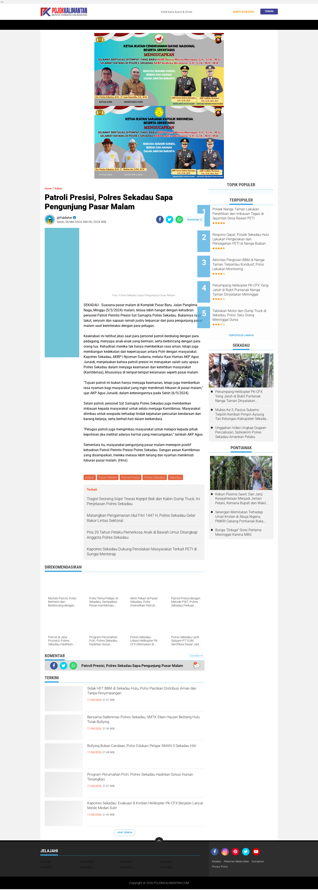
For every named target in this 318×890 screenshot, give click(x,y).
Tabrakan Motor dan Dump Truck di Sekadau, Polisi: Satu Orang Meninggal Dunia (246, 300)
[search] (194, 12)
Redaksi (217, 862)
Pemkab (230, 25)
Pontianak (94, 25)
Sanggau (86, 868)
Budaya (215, 25)
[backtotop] (159, 842)
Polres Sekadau (157, 477)
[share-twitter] (169, 219)
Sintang (113, 25)
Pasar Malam (109, 477)
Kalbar (77, 25)
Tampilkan (196, 656)
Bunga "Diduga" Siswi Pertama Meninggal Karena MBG (238, 514)
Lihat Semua (124, 833)
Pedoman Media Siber (240, 862)
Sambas (45, 868)
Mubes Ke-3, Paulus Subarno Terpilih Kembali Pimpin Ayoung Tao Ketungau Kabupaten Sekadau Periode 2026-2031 (241, 396)
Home (46, 25)
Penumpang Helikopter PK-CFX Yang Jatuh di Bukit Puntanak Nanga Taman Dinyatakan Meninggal (244, 279)
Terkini (268, 11)
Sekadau (61, 25)
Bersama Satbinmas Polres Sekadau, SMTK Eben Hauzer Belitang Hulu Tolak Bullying (140, 722)
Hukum (147, 25)
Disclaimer (264, 862)
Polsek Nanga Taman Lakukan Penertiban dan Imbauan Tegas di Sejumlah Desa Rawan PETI (245, 214)
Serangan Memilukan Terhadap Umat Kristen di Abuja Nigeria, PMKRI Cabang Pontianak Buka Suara (239, 499)
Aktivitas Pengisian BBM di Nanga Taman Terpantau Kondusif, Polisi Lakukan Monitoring (244, 257)
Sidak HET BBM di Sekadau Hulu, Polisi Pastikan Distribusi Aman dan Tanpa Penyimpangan (145, 694)
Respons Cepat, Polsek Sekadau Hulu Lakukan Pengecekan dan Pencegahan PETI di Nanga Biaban (246, 235)
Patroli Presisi (132, 477)
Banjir (201, 25)
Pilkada (165, 862)
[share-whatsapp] (179, 219)
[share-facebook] (160, 219)
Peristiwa (130, 25)
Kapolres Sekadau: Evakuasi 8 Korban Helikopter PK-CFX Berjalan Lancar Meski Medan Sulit (137, 812)
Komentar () (194, 219)
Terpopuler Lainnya (241, 317)
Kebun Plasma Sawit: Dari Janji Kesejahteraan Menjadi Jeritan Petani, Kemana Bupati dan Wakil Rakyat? (240, 481)
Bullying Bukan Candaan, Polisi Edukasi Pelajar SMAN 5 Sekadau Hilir (143, 751)
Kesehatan (183, 25)
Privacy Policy (221, 868)
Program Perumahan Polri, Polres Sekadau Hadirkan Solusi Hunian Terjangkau (139, 780)
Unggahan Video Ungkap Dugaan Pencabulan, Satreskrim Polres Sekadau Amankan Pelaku (240, 414)
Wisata (246, 25)
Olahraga (164, 25)
